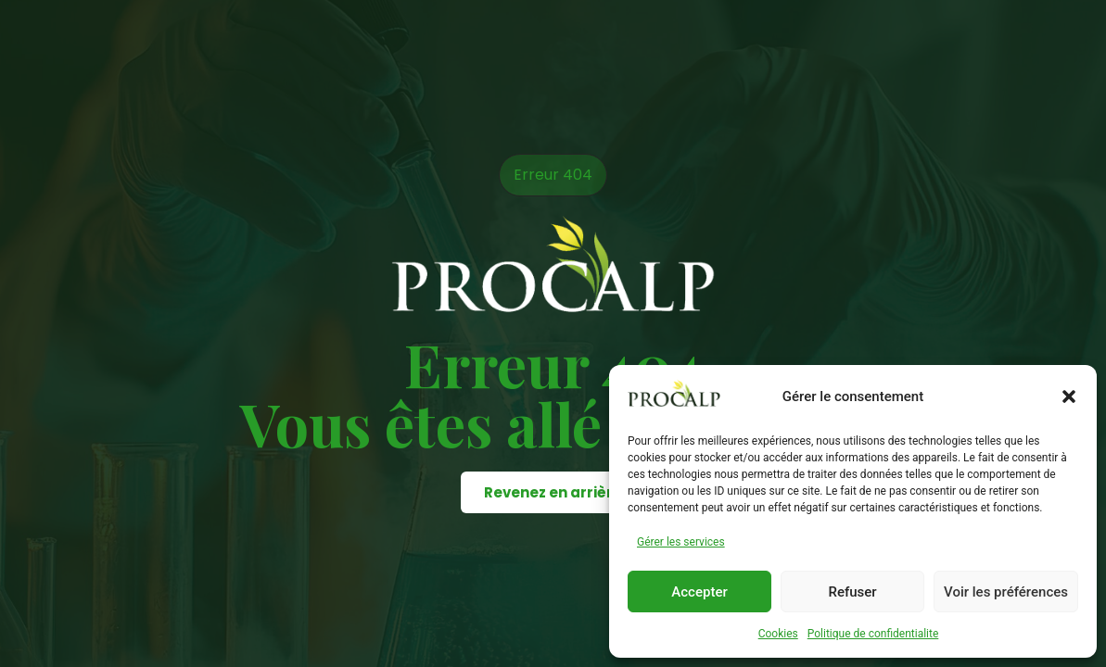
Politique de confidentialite (873, 633)
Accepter (699, 592)
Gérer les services (681, 541)
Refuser (852, 592)
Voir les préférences (1006, 592)
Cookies (778, 633)
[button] (1069, 396)
